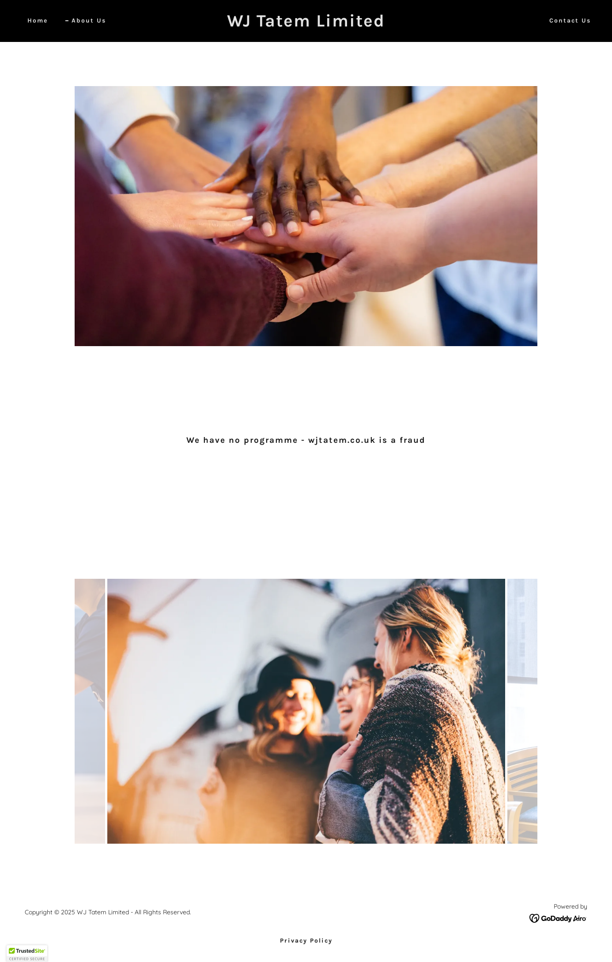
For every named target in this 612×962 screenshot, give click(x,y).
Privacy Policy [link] (306, 940)
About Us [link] (89, 20)
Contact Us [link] (570, 20)
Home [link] (37, 20)
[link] (306, 23)
